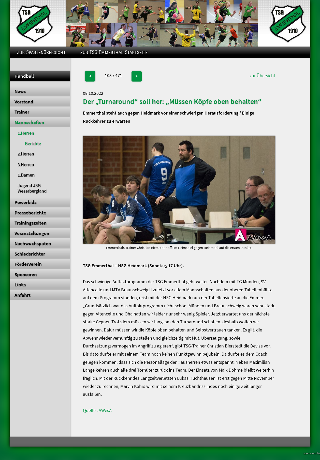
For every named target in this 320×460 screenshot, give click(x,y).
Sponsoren (25, 274)
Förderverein (28, 264)
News (20, 91)
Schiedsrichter (29, 254)
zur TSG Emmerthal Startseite (114, 52)
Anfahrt (22, 295)
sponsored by (311, 453)
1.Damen (26, 175)
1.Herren (26, 133)
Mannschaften (29, 122)
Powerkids (25, 202)
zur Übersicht (262, 75)
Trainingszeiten (30, 223)
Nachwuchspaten (32, 243)
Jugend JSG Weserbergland (32, 188)
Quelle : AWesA (97, 410)
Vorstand (23, 102)
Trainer (21, 112)
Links (20, 284)
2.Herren (26, 154)
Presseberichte (30, 213)
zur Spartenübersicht (41, 52)
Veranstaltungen (31, 233)
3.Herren (26, 164)
